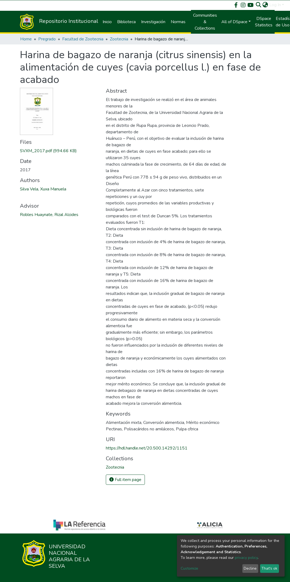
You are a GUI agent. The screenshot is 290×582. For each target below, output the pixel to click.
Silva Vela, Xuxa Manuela (43, 189)
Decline (250, 568)
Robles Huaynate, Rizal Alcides (49, 215)
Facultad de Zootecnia (82, 39)
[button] (265, 5)
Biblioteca (126, 22)
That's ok (269, 568)
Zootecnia (119, 39)
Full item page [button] (125, 480)
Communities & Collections (205, 21)
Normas (178, 22)
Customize (189, 568)
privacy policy (246, 557)
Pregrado (47, 39)
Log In (275, 5)
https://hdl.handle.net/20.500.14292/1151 (146, 448)
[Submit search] (258, 5)
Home (26, 39)
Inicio (107, 22)
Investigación (153, 22)
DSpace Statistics (263, 22)
